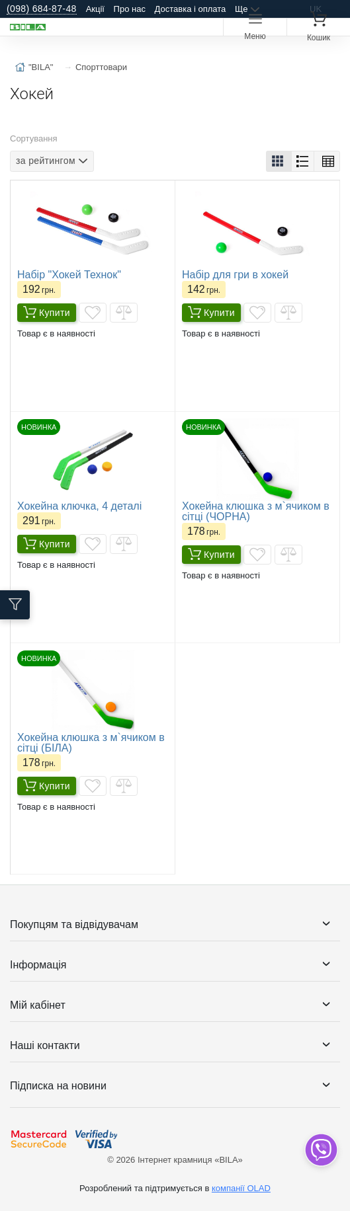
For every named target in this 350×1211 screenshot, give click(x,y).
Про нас (130, 9)
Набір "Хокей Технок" (69, 274)
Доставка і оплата (190, 9)
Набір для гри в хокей (235, 274)
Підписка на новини (58, 1085)
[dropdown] (320, 1149)
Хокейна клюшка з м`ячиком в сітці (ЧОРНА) (255, 511)
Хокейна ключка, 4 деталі (79, 506)
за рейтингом (45, 160)
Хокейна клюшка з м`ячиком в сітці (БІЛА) (91, 743)
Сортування (34, 138)
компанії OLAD (241, 1188)
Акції (95, 9)
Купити (46, 313)
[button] (279, 161)
